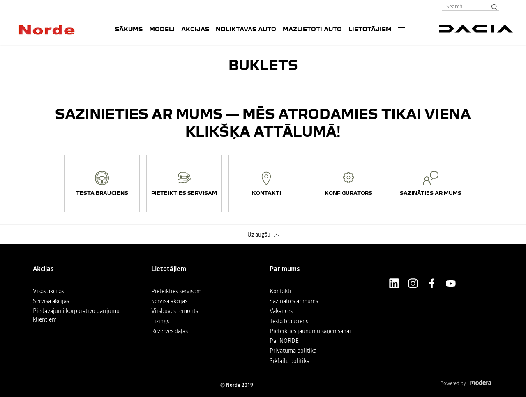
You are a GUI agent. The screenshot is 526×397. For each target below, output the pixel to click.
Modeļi (162, 28)
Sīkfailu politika (289, 361)
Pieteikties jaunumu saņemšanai (310, 331)
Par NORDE (284, 341)
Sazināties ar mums (294, 301)
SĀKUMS (129, 28)
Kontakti (280, 291)
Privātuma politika (293, 351)
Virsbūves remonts (174, 311)
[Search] (494, 6)
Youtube (451, 283)
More (401, 28)
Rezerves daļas (169, 331)
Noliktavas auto (246, 28)
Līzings (160, 321)
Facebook (432, 283)
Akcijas (195, 28)
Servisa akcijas (51, 301)
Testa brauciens (289, 321)
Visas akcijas (48, 291)
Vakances (281, 311)
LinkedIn (394, 283)
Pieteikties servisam (176, 291)
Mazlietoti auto (312, 28)
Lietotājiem (370, 28)
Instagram (413, 283)
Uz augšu (258, 234)
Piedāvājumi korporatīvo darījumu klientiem (76, 315)
